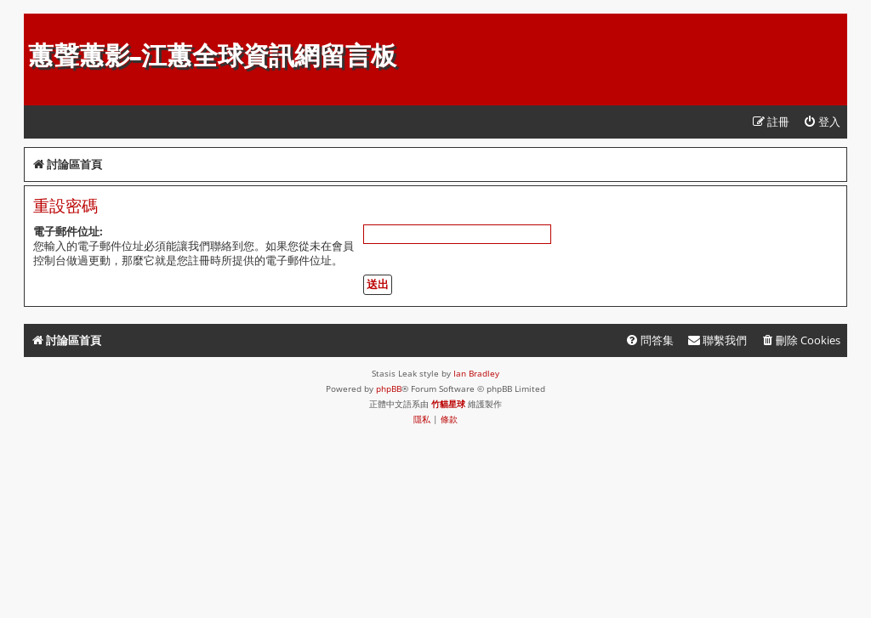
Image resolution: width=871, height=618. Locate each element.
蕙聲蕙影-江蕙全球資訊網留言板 (212, 55)
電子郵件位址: (68, 231)
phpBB (388, 388)
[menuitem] (821, 122)
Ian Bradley (476, 373)
